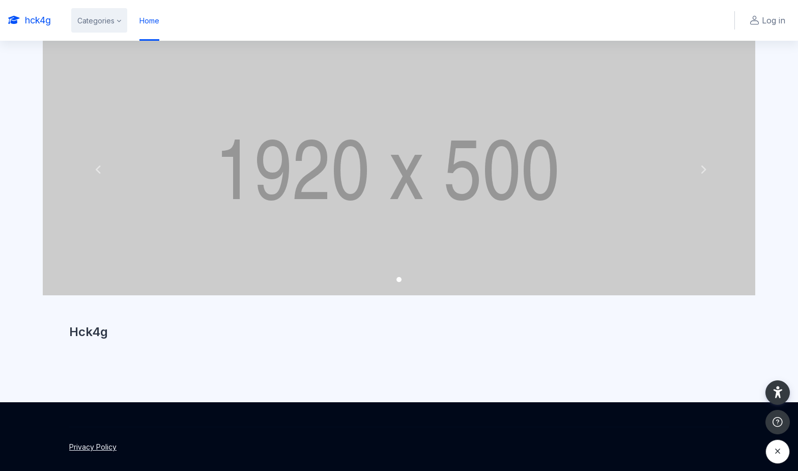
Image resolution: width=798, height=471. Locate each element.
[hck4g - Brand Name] (29, 20)
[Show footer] (777, 422)
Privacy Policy (93, 446)
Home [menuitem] (149, 20)
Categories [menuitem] (96, 20)
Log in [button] (766, 20)
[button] (96, 168)
